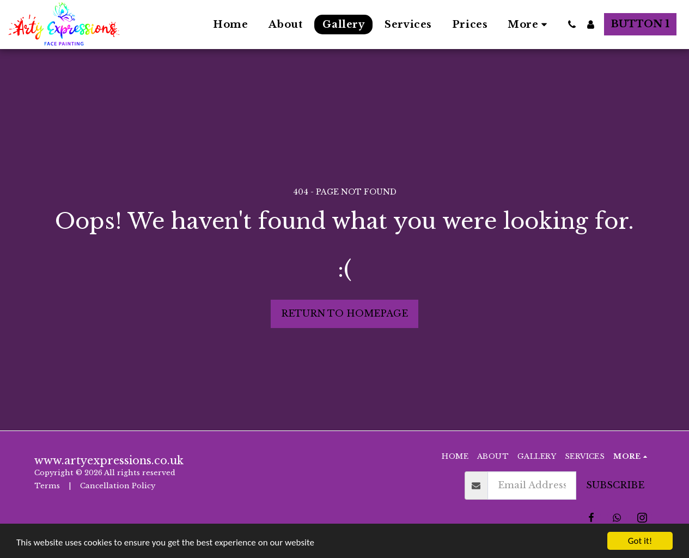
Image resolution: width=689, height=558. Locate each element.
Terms (47, 485)
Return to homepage (344, 313)
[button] (572, 24)
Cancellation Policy (118, 485)
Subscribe (615, 485)
